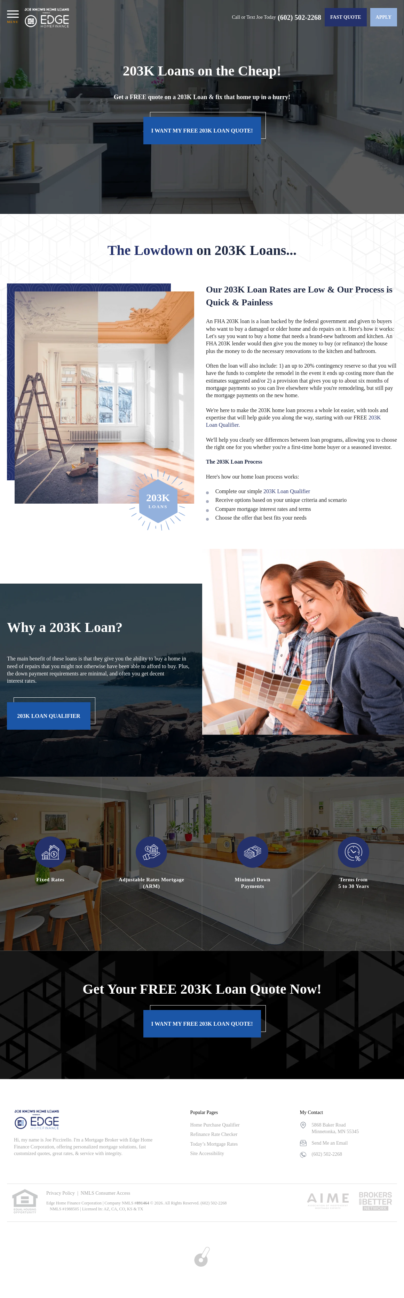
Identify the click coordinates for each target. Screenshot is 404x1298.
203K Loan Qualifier (286, 491)
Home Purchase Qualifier (214, 1125)
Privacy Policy (60, 1193)
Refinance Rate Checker (213, 1134)
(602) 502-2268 (299, 17)
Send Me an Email (330, 1143)
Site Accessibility (207, 1153)
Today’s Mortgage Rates (214, 1144)
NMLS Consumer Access (105, 1193)
